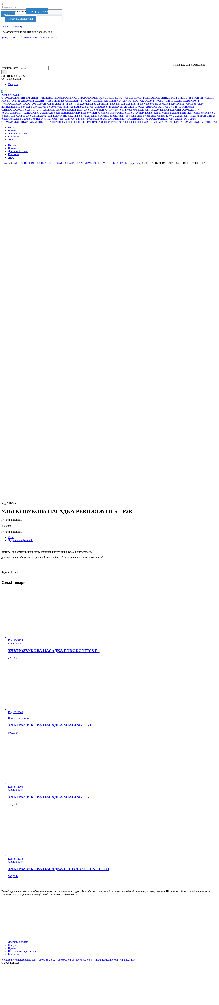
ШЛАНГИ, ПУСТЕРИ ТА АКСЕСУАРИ (58, 100)
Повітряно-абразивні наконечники (165, 103)
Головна (12, 127)
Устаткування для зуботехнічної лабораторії (117, 121)
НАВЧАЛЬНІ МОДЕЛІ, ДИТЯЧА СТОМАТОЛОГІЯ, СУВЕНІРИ (179, 121)
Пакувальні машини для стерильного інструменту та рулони (90, 109)
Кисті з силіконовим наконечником (186, 115)
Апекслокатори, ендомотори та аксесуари (99, 106)
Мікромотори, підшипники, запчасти (70, 121)
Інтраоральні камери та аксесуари (144, 109)
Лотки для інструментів (53, 115)
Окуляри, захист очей (34, 118)
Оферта (12, 944)
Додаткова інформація (20, 540)
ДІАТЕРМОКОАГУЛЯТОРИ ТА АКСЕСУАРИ (150, 106)
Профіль (13, 84)
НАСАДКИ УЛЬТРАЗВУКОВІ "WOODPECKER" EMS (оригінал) (104, 163)
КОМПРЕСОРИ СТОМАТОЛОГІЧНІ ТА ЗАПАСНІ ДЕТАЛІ (89, 97)
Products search (9, 67)
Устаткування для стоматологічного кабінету (65, 112)
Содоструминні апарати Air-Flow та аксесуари (63, 103)
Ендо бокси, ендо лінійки (151, 115)
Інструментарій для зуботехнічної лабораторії (73, 118)
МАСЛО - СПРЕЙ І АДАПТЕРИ (99, 100)
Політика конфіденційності (23, 951)
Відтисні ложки (191, 112)
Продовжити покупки (20, 18)
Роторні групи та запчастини (17, 100)
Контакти (13, 136)
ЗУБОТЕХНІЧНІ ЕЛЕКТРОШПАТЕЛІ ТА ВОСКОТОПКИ (133, 118)
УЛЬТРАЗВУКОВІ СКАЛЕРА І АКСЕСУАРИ (144, 100)
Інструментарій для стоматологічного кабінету (117, 112)
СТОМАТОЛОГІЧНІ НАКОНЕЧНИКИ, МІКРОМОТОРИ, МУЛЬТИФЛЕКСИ (169, 97)
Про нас (12, 130)
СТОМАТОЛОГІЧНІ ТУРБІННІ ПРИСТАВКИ (28, 97)
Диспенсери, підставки (123, 115)
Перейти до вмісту (11, 26)
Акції (11, 139)
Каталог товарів (10, 94)
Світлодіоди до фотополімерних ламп (54, 106)
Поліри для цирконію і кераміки (163, 112)
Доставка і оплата (18, 133)
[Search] (4, 72)
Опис (11, 537)
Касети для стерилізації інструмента (88, 115)
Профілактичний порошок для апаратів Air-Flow (117, 103)
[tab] (113, 537)
